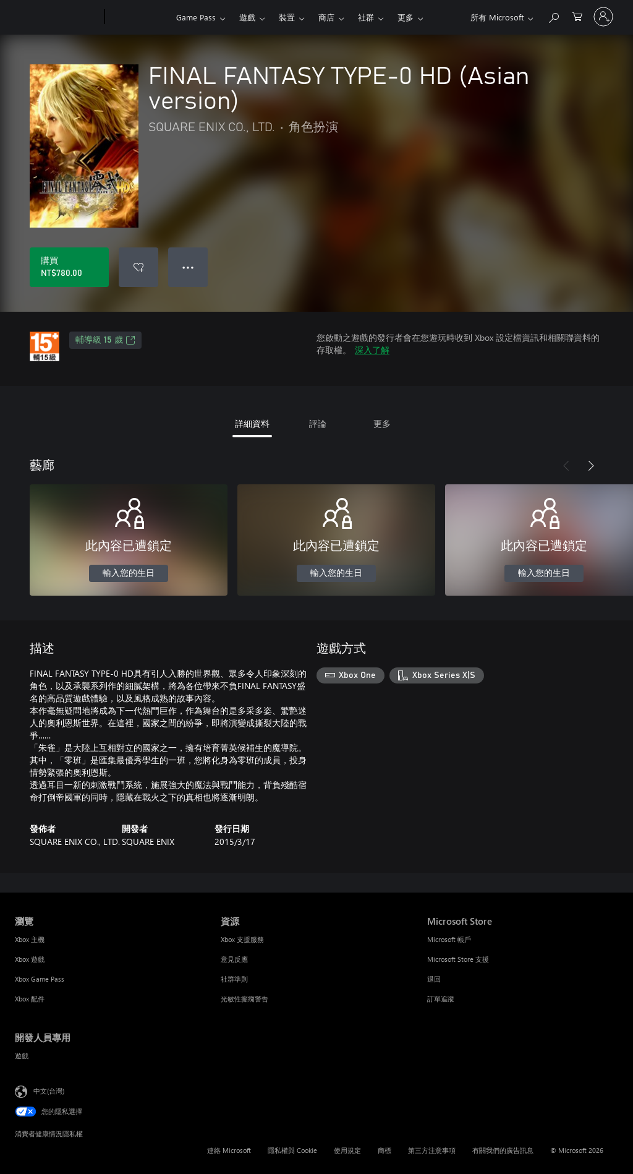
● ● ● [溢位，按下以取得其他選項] (188, 267)
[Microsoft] (57, 17)
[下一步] (591, 465)
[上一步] (566, 465)
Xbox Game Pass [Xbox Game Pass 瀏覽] (39, 979)
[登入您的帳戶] (603, 17)
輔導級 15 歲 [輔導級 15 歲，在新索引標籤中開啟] (105, 340)
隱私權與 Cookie (292, 1150)
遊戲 (247, 17)
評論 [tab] (317, 423)
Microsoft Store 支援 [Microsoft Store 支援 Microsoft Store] (458, 959)
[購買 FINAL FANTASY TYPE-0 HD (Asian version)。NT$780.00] (69, 267)
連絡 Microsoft (229, 1150)
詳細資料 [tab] (252, 423)
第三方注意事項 (432, 1150)
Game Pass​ (196, 17)
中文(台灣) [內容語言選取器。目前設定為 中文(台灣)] (48, 1091)
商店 (326, 17)
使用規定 (347, 1150)
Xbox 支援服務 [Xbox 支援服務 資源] (242, 939)
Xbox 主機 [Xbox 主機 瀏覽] (30, 939)
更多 (405, 17)
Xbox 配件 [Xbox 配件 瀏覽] (30, 999)
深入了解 (372, 350)
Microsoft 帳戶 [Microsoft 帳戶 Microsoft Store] (449, 939)
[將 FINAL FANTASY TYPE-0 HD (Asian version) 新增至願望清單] (138, 267)
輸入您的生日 (129, 573)
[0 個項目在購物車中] (577, 15)
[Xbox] (139, 17)
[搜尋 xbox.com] (553, 16)
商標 (384, 1150)
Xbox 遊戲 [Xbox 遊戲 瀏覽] (30, 959)
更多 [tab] (382, 423)
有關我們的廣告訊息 (502, 1150)
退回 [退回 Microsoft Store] (434, 979)
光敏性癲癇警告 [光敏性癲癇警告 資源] (244, 999)
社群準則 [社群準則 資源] (234, 979)
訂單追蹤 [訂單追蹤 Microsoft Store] (440, 999)
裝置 (287, 17)
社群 (366, 17)
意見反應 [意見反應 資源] (234, 959)
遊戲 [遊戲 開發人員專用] (21, 1056)
